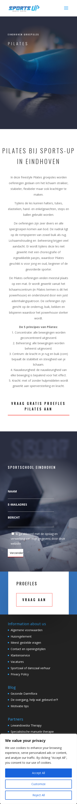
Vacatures (17, 662)
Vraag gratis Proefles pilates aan (38, 406)
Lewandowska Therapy (26, 725)
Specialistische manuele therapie (32, 732)
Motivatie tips (20, 706)
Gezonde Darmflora (24, 693)
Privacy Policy (20, 674)
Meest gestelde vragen (26, 643)
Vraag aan (34, 599)
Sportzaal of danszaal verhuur (30, 668)
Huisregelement (21, 636)
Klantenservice (20, 655)
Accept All (38, 773)
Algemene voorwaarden (27, 630)
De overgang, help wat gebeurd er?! (34, 700)
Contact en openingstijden (28, 649)
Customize (38, 784)
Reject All (38, 795)
